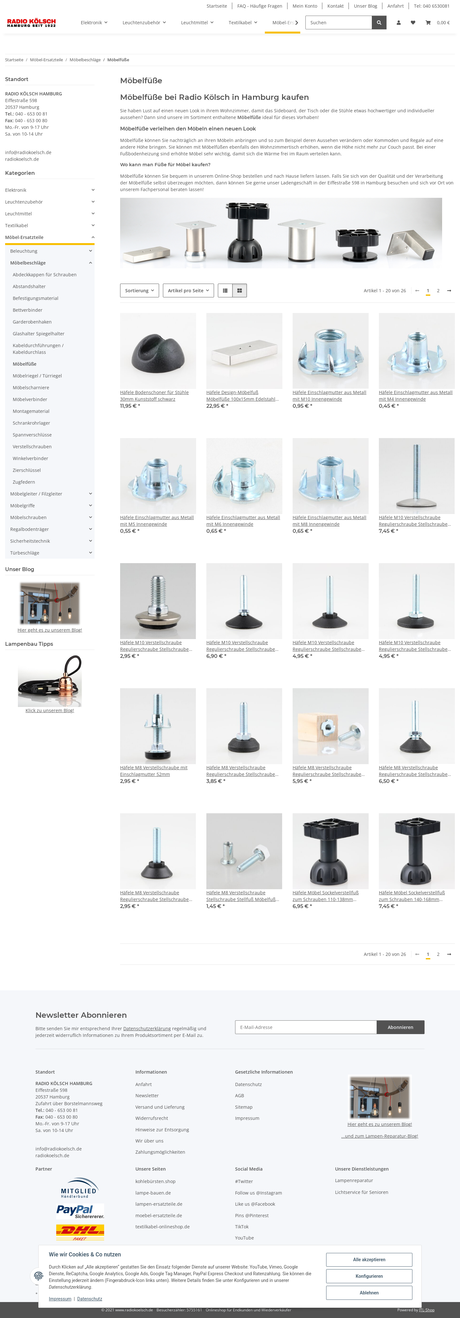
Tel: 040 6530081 (432, 6)
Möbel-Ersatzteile (24, 237)
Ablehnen (369, 1292)
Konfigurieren (369, 1276)
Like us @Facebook (255, 1204)
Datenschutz (89, 1298)
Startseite (217, 6)
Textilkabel (16, 225)
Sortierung (137, 290)
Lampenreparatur (354, 1180)
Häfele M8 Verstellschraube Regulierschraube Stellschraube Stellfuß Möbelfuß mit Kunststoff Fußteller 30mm (155, 896)
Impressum (60, 1298)
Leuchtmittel (18, 214)
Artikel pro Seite (185, 290)
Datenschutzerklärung (147, 1028)
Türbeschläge (24, 553)
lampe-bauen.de (153, 1193)
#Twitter (244, 1181)
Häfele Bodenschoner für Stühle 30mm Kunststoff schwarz (154, 395)
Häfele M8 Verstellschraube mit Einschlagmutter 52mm (154, 770)
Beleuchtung (23, 251)
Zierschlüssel (27, 470)
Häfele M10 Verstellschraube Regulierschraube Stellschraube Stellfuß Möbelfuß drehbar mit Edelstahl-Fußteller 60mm (413, 520)
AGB (239, 1095)
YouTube (244, 1238)
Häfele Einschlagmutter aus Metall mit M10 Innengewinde (329, 395)
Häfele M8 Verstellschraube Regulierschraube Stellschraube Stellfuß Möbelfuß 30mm (240, 771)
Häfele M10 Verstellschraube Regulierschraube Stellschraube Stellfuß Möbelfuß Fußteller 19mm (157, 645)
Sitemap (244, 1107)
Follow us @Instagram (258, 1193)
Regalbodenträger (29, 529)
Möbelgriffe (22, 506)
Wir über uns (149, 1141)
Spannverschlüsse (32, 435)
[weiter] (449, 290)
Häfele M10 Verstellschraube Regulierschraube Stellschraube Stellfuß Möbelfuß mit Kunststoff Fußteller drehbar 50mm (414, 645)
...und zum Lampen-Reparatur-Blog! (379, 1136)
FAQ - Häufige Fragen (259, 6)
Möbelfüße (24, 364)
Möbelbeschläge (28, 263)
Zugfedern (24, 482)
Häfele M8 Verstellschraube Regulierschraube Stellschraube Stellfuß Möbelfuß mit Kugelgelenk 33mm (416, 771)
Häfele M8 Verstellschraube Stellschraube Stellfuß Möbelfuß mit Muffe (241, 896)
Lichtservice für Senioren (361, 1192)
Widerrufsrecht (151, 1118)
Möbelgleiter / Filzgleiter (36, 494)
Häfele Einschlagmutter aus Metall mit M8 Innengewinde (329, 520)
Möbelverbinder (30, 399)
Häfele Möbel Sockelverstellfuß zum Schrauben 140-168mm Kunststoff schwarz (412, 896)
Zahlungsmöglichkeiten (160, 1152)
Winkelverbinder (30, 458)
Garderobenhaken (32, 322)
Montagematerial (31, 411)
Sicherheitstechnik (30, 541)
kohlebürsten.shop (155, 1181)
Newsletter (147, 1095)
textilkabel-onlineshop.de (162, 1227)
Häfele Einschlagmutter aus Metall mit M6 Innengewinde (243, 520)
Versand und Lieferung (160, 1107)
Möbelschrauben (28, 517)
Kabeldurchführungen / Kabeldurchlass (38, 348)
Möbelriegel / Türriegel (37, 376)
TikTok (242, 1227)
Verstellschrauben (32, 446)
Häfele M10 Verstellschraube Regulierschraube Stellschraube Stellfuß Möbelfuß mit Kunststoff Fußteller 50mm (328, 645)
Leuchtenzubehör (24, 202)
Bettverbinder (27, 310)
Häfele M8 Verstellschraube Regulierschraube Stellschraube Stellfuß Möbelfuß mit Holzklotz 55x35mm (327, 771)
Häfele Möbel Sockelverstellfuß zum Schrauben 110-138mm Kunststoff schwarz (326, 896)
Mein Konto (305, 6)
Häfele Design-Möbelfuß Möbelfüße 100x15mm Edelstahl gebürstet (240, 395)
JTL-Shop (426, 1310)
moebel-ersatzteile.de (158, 1215)
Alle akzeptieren (369, 1259)
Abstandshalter (29, 286)
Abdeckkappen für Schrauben (45, 275)
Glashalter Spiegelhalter (39, 334)
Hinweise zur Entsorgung (162, 1130)
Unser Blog (365, 6)
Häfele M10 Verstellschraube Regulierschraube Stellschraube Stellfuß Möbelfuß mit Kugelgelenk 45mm (243, 645)
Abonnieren (400, 1027)
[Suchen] (338, 22)
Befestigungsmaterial (35, 298)
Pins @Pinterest (252, 1215)
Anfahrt (395, 6)
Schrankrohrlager (31, 423)
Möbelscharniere (31, 387)
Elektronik (15, 190)
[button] (399, 22)
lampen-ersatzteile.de (158, 1204)
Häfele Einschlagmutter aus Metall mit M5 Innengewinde (157, 520)
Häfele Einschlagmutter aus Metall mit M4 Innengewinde (416, 395)
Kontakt (335, 6)
